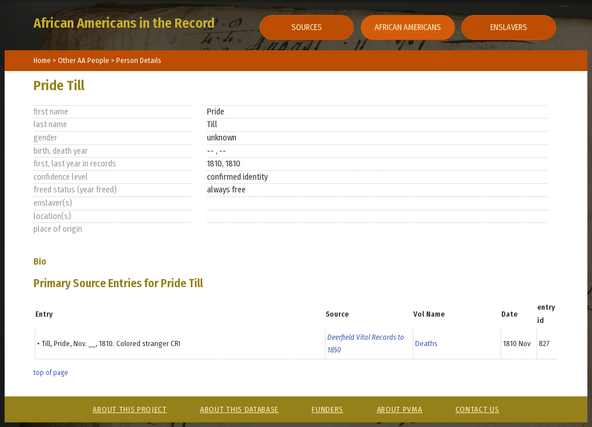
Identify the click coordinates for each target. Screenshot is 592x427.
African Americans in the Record (124, 23)
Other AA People (84, 60)
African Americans (408, 27)
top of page (51, 373)
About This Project (129, 409)
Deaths (426, 343)
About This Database (239, 409)
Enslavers (508, 27)
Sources (306, 27)
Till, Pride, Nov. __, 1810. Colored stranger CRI (111, 343)
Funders (327, 409)
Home (42, 60)
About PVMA (400, 409)
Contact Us (478, 409)
